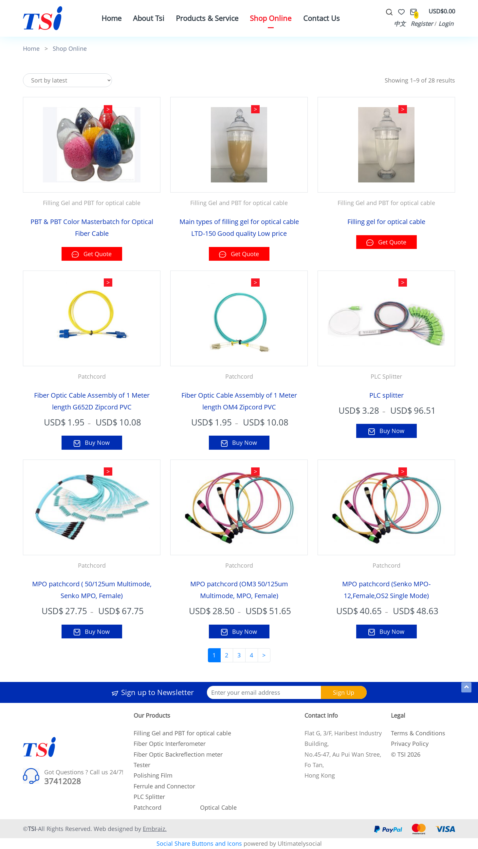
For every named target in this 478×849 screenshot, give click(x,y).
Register (422, 24)
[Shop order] (67, 80)
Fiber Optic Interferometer (170, 743)
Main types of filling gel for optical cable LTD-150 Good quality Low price (239, 227)
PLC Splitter (149, 797)
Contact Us (321, 18)
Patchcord (147, 807)
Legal (398, 715)
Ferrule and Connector (164, 786)
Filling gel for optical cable (386, 221)
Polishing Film (153, 775)
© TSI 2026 (405, 754)
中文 (400, 24)
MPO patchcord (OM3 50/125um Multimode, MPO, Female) (239, 589)
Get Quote (92, 254)
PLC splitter (386, 395)
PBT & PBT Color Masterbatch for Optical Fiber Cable (91, 227)
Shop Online (270, 18)
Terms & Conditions (418, 733)
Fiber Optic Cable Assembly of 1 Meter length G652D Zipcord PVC (92, 401)
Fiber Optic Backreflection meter (178, 754)
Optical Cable (218, 807)
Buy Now (92, 442)
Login (445, 24)
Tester (142, 765)
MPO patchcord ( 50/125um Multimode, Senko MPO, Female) (92, 589)
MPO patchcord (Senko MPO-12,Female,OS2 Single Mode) (386, 589)
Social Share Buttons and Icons (199, 843)
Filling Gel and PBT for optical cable (182, 733)
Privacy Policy (410, 743)
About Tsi (148, 18)
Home (111, 18)
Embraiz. (155, 829)
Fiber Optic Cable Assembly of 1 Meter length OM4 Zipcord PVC (239, 401)
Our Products (152, 715)
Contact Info (321, 715)
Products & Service (207, 18)
